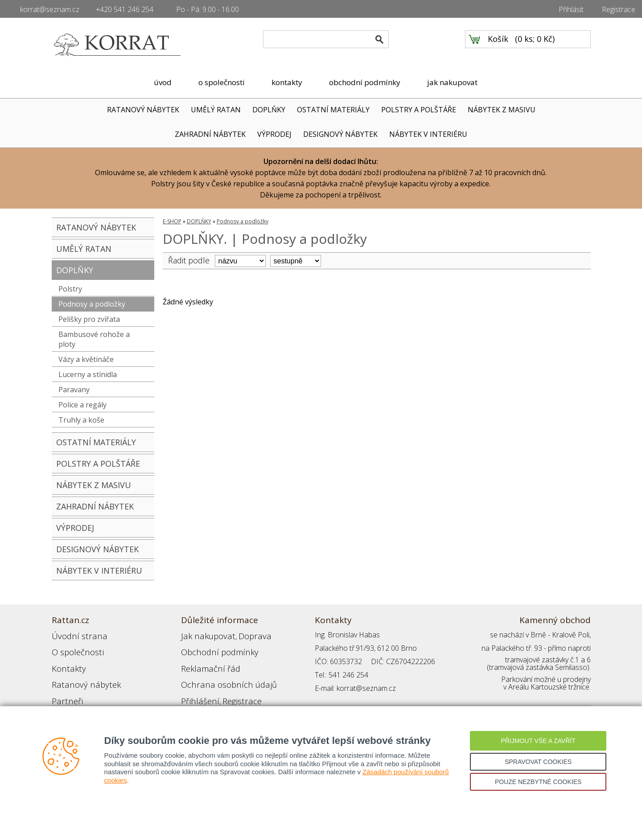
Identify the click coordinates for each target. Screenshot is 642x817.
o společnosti (221, 82)
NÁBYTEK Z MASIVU (501, 110)
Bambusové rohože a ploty (94, 339)
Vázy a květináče (86, 359)
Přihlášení (196, 688)
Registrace (618, 9)
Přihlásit (571, 9)
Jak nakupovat (203, 635)
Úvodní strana (74, 635)
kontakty (287, 82)
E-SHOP (172, 221)
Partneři (64, 688)
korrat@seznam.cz (49, 9)
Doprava (241, 635)
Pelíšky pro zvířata (89, 319)
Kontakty (65, 661)
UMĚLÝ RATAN (216, 110)
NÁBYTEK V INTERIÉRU (428, 134)
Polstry (70, 289)
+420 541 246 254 (124, 9)
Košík (498, 45)
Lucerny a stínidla (87, 374)
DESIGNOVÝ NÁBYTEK (340, 134)
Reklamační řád (205, 661)
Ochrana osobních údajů (220, 675)
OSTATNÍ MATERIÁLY (333, 110)
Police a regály (82, 405)
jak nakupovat (452, 82)
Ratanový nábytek (79, 675)
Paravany (74, 389)
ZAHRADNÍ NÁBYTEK (210, 134)
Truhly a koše (81, 420)
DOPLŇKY (268, 110)
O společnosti (73, 648)
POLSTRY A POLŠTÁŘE (418, 110)
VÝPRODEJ (274, 134)
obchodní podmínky (364, 82)
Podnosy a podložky (91, 304)
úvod (163, 82)
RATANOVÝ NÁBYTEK (143, 110)
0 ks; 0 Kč (535, 45)
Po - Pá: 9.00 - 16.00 (207, 9)
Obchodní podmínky (212, 648)
